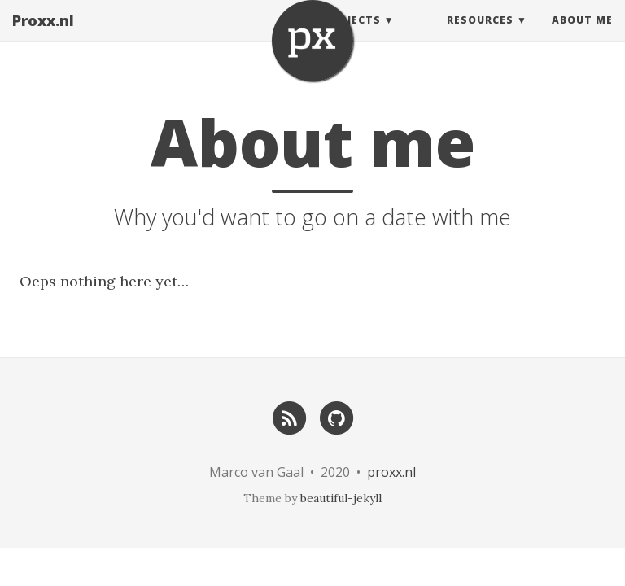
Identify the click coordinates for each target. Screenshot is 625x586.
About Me (582, 36)
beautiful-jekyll (341, 498)
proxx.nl (391, 472)
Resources (480, 36)
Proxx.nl (43, 36)
